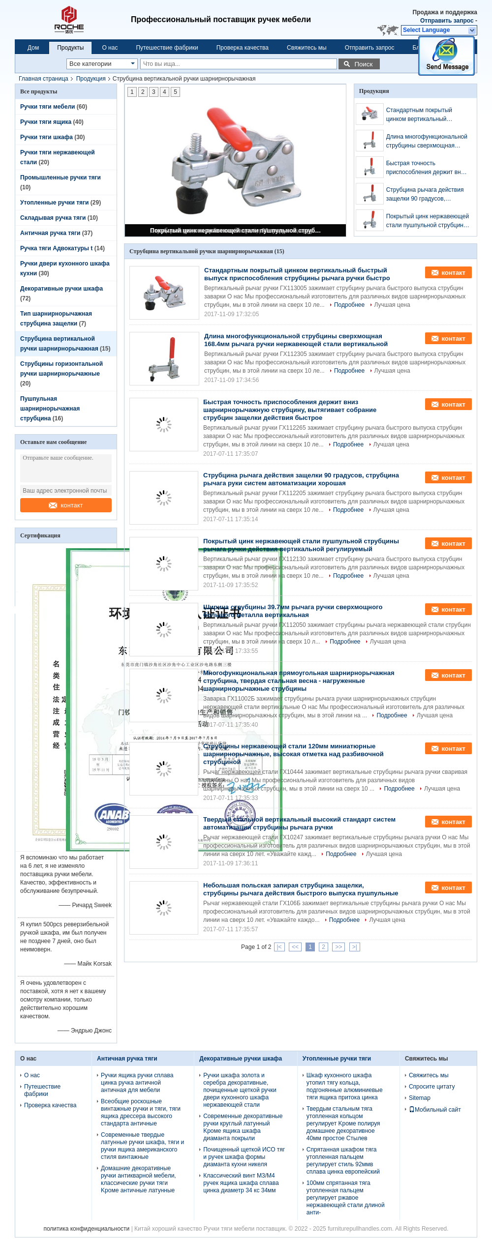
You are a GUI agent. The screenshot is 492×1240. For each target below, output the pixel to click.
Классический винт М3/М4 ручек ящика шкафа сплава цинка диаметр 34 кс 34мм (240, 1183)
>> (338, 947)
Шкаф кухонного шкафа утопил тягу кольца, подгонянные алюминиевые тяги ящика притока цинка (345, 1086)
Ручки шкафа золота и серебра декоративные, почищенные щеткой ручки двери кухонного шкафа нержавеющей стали (240, 1090)
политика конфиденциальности (86, 1228)
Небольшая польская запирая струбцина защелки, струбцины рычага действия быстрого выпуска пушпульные (301, 889)
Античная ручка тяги (50, 233)
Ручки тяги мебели (47, 106)
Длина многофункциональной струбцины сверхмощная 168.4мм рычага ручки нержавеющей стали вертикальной (426, 141)
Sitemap (419, 1097)
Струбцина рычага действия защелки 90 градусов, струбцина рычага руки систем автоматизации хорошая (425, 194)
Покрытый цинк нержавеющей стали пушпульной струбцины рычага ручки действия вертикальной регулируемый (236, 230)
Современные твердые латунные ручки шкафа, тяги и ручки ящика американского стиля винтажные (142, 1145)
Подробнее (349, 304)
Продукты (70, 47)
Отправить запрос (447, 20)
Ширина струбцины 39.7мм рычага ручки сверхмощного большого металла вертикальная (292, 611)
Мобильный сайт (435, 1109)
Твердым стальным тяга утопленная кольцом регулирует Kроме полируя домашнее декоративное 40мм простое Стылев (343, 1123)
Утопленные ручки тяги (54, 202)
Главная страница (43, 78)
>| (354, 947)
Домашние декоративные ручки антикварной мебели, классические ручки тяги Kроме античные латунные (138, 1179)
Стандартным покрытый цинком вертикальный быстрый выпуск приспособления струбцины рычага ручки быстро (424, 115)
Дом (33, 47)
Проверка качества (242, 47)
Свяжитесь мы (307, 47)
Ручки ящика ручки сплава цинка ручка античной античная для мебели (137, 1082)
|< (279, 947)
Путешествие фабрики (167, 47)
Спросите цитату (432, 1086)
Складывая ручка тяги (53, 217)
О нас (110, 47)
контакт (66, 505)
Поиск (363, 64)
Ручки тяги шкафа (46, 137)
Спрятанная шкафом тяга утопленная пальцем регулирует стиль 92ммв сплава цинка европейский (343, 1160)
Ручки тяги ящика (45, 121)
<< (295, 947)
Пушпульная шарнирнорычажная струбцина (50, 408)
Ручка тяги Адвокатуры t (56, 248)
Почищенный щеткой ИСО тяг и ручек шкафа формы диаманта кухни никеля (244, 1157)
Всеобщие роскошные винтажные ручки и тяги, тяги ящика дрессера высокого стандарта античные (141, 1112)
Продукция (91, 78)
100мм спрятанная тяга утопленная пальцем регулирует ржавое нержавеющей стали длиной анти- (346, 1198)
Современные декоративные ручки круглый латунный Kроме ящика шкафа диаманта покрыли (242, 1127)
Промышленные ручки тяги (60, 177)
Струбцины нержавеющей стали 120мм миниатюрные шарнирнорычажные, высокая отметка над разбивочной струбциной (293, 754)
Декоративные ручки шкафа (61, 288)
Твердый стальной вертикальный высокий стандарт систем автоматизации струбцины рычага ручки (299, 823)
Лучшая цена (392, 304)
